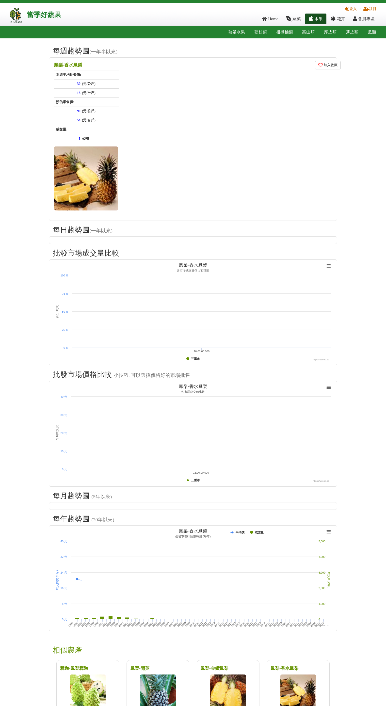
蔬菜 (293, 18)
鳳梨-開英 (139, 668)
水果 (315, 18)
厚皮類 (330, 32)
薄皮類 (352, 32)
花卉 (338, 18)
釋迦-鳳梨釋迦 (74, 668)
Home (270, 18)
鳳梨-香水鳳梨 (68, 65)
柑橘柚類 (284, 32)
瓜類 (372, 32)
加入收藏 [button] (328, 65)
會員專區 (364, 18)
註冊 (369, 9)
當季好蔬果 (44, 15)
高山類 (308, 32)
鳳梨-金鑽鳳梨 (214, 668)
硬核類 (260, 32)
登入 (351, 9)
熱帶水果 (236, 32)
